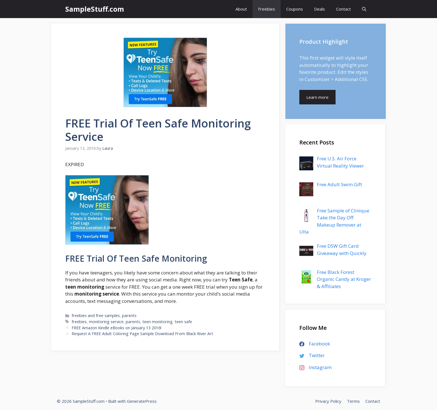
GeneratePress (142, 401)
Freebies (266, 9)
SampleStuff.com (94, 9)
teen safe (183, 321)
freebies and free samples (96, 315)
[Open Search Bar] (364, 9)
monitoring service (106, 321)
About (241, 9)
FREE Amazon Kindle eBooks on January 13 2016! (116, 327)
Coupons (294, 9)
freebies (79, 321)
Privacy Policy (328, 401)
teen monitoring (157, 321)
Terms (353, 401)
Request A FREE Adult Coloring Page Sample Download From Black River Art (142, 333)
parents (129, 315)
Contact (343, 9)
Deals (319, 9)
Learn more (317, 97)
